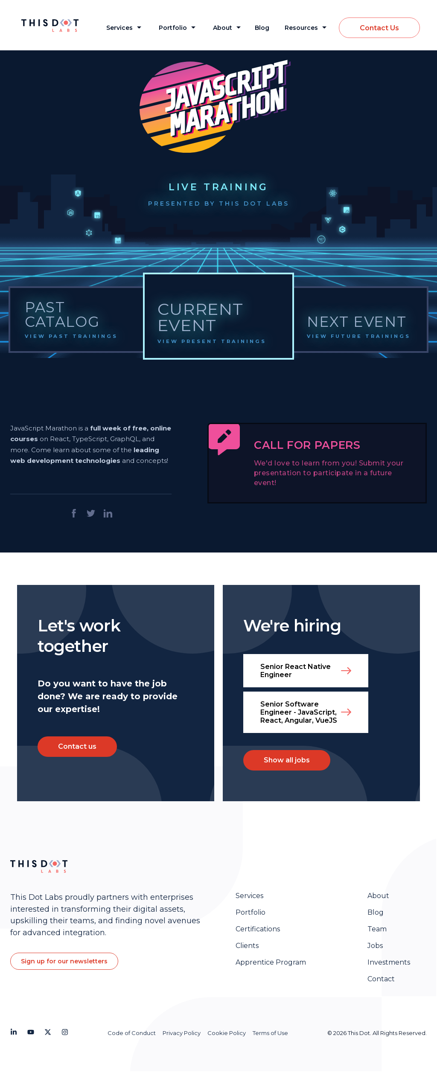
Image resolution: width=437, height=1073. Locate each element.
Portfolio (173, 28)
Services (119, 28)
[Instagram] (64, 1033)
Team (377, 929)
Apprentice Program (271, 962)
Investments (388, 962)
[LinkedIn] (13, 1033)
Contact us (77, 746)
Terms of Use (270, 1032)
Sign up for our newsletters (64, 961)
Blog (262, 28)
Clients (247, 946)
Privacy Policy (182, 1032)
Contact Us (379, 28)
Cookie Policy (226, 1032)
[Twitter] (47, 1033)
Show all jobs (287, 760)
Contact (381, 979)
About (222, 28)
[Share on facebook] (74, 514)
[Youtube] (30, 1033)
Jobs (375, 946)
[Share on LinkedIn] (108, 514)
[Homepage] (38, 867)
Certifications (258, 929)
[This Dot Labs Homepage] (55, 25)
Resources (301, 28)
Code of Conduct (132, 1032)
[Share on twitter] (91, 514)
